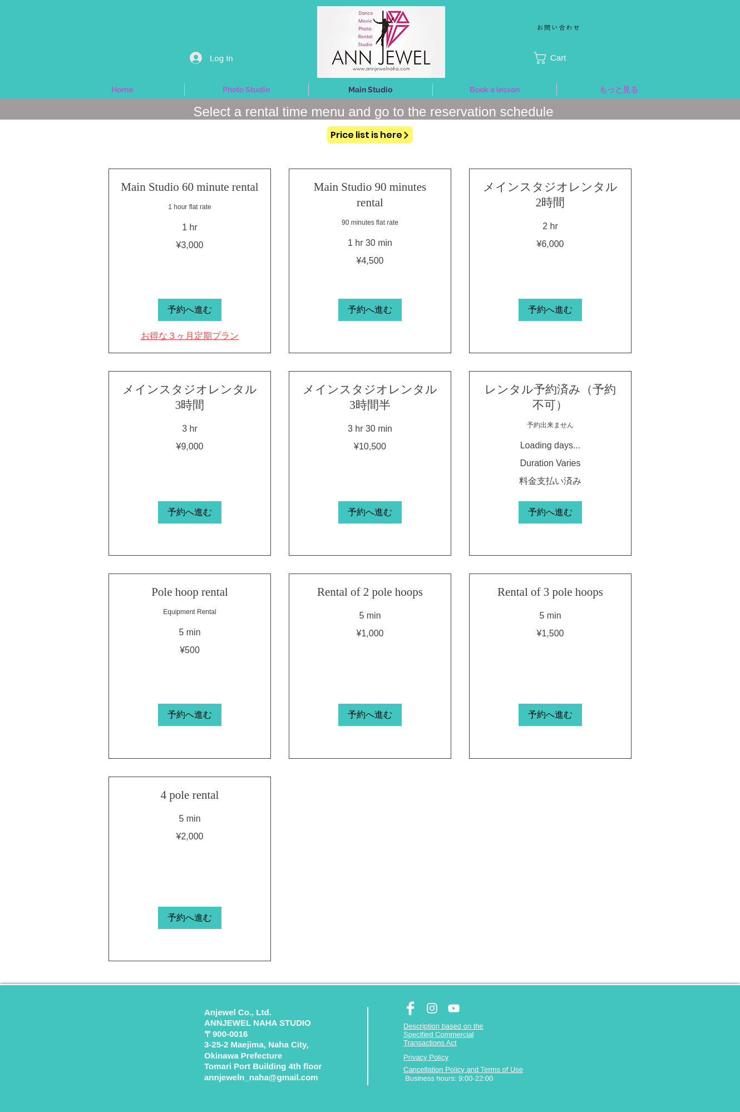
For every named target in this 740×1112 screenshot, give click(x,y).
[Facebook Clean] (410, 1008)
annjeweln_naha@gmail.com (261, 1077)
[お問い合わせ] (559, 26)
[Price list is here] (370, 135)
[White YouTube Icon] (454, 1008)
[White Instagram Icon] (432, 1008)
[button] (561, 58)
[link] (189, 187)
